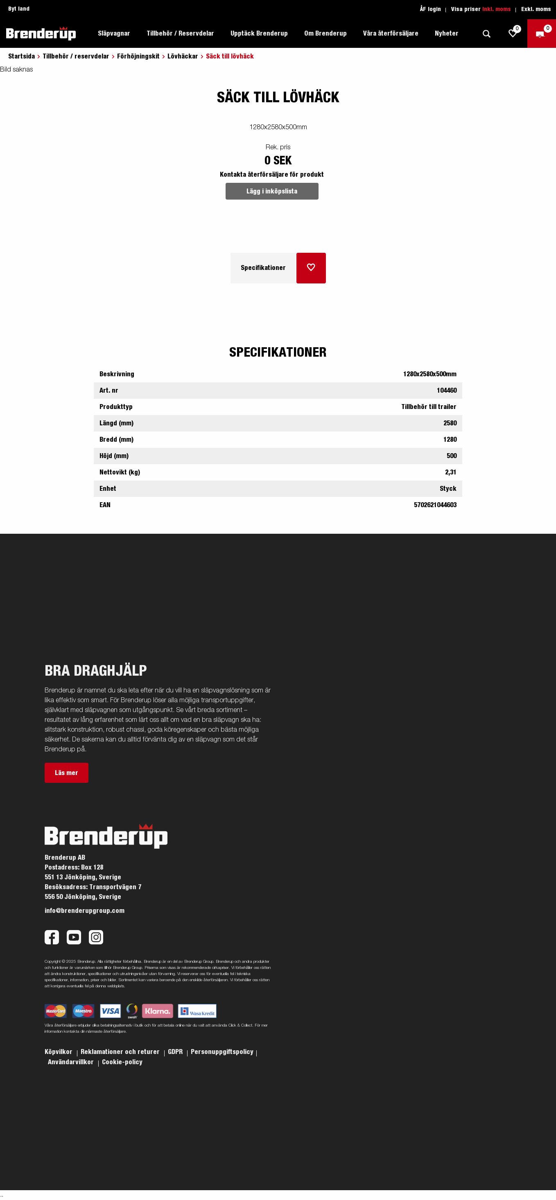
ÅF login (430, 9)
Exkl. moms (536, 9)
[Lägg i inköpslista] (311, 268)
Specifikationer (263, 268)
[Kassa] (541, 33)
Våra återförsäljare (390, 33)
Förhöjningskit (138, 56)
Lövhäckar (182, 56)
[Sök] (486, 33)
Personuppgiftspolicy (222, 1052)
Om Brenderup (325, 33)
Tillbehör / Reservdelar (180, 33)
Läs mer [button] (66, 773)
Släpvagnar (114, 33)
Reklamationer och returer (121, 1052)
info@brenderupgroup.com (84, 911)
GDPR (176, 1052)
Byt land (18, 9)
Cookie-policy (122, 1062)
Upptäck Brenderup (259, 33)
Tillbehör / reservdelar (76, 56)
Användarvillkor (71, 1062)
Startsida (21, 56)
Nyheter (447, 33)
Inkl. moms (496, 9)
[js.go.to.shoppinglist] (513, 33)
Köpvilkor (59, 1052)
